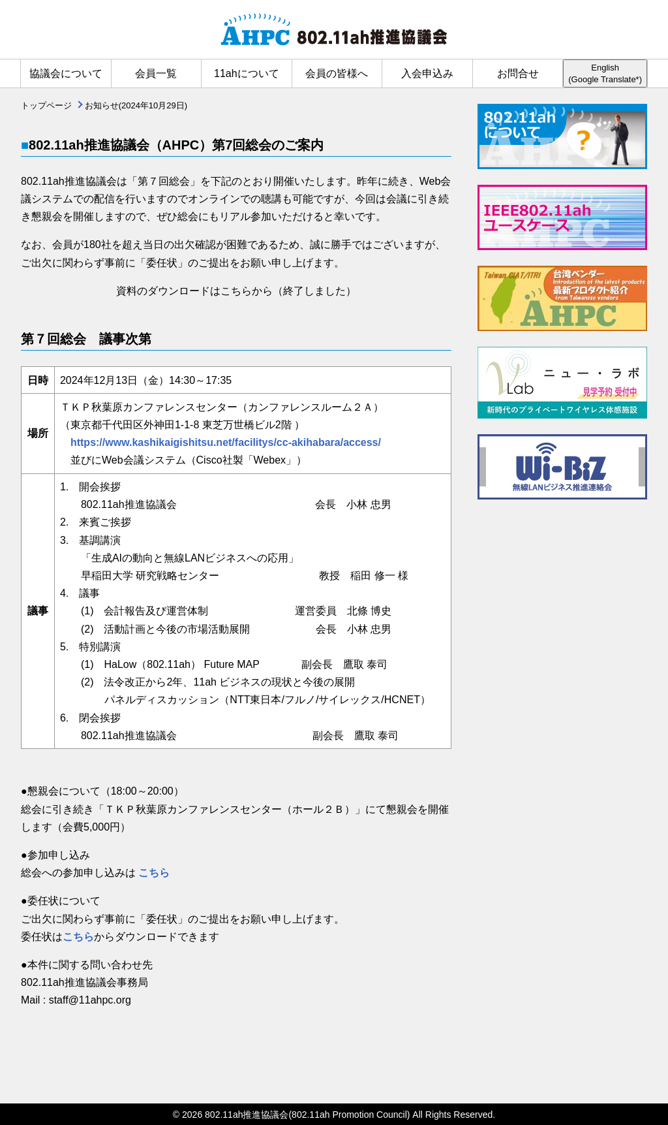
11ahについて (246, 73)
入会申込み (427, 73)
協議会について (65, 73)
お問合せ (518, 73)
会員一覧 (156, 73)
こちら (154, 872)
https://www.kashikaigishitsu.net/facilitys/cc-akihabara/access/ (220, 442)
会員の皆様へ (336, 73)
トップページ (46, 105)
